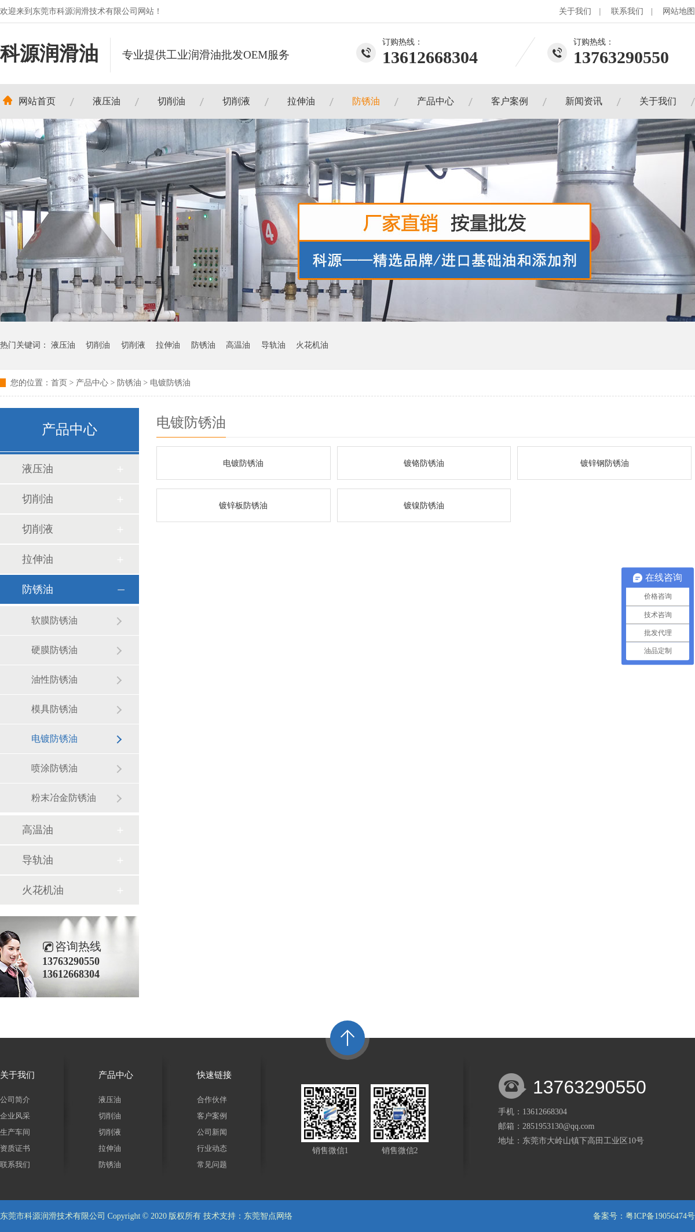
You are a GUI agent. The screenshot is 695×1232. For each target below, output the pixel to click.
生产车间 (15, 1132)
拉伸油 (301, 101)
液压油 (106, 101)
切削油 (171, 101)
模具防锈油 (54, 709)
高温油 (238, 345)
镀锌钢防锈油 (604, 463)
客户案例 (509, 101)
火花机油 (312, 345)
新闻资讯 (583, 101)
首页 (59, 382)
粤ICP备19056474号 (660, 1216)
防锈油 (366, 101)
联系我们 (627, 11)
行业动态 (212, 1148)
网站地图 (679, 11)
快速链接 (214, 1075)
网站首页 (37, 101)
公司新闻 (212, 1132)
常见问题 (212, 1164)
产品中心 (435, 101)
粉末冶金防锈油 (63, 798)
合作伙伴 (212, 1099)
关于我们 (575, 11)
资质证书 (15, 1148)
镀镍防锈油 (424, 505)
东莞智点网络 (268, 1216)
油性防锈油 (54, 679)
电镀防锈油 (170, 382)
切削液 (236, 101)
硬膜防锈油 (54, 650)
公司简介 (15, 1099)
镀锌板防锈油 (243, 505)
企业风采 (15, 1115)
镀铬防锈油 (424, 463)
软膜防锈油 (54, 620)
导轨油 (273, 345)
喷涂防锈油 (54, 768)
